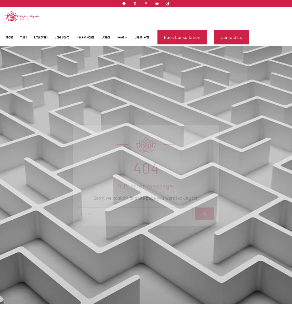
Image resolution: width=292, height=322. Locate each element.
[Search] (204, 213)
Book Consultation (182, 37)
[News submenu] (126, 37)
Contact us (231, 37)
